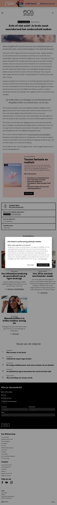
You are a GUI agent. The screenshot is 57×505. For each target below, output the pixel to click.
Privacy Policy (43, 259)
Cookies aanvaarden (43, 265)
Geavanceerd (30, 265)
